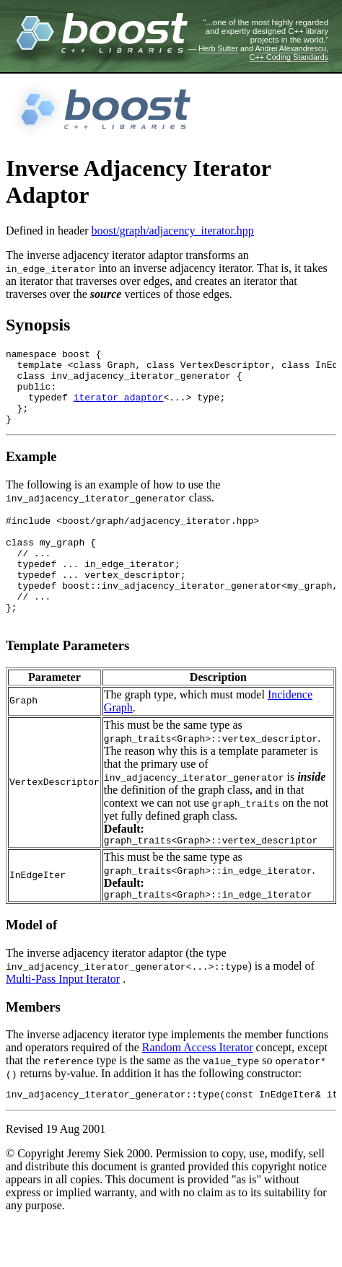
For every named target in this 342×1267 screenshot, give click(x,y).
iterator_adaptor (119, 407)
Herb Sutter (218, 48)
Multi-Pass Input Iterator (63, 1020)
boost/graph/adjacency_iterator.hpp (173, 230)
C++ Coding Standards (289, 57)
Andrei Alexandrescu (290, 48)
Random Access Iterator (197, 1088)
